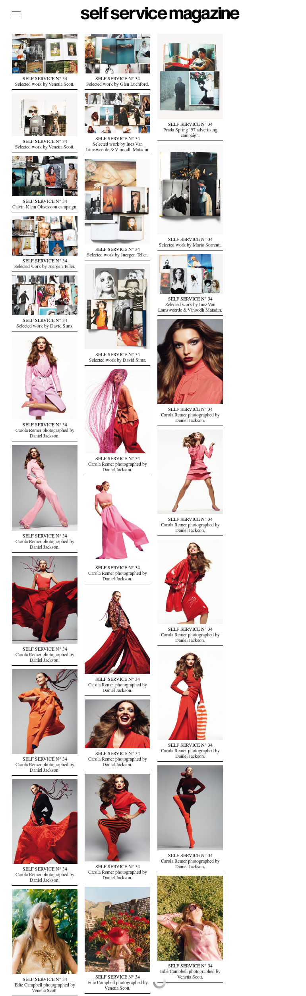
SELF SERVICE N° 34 (45, 79)
